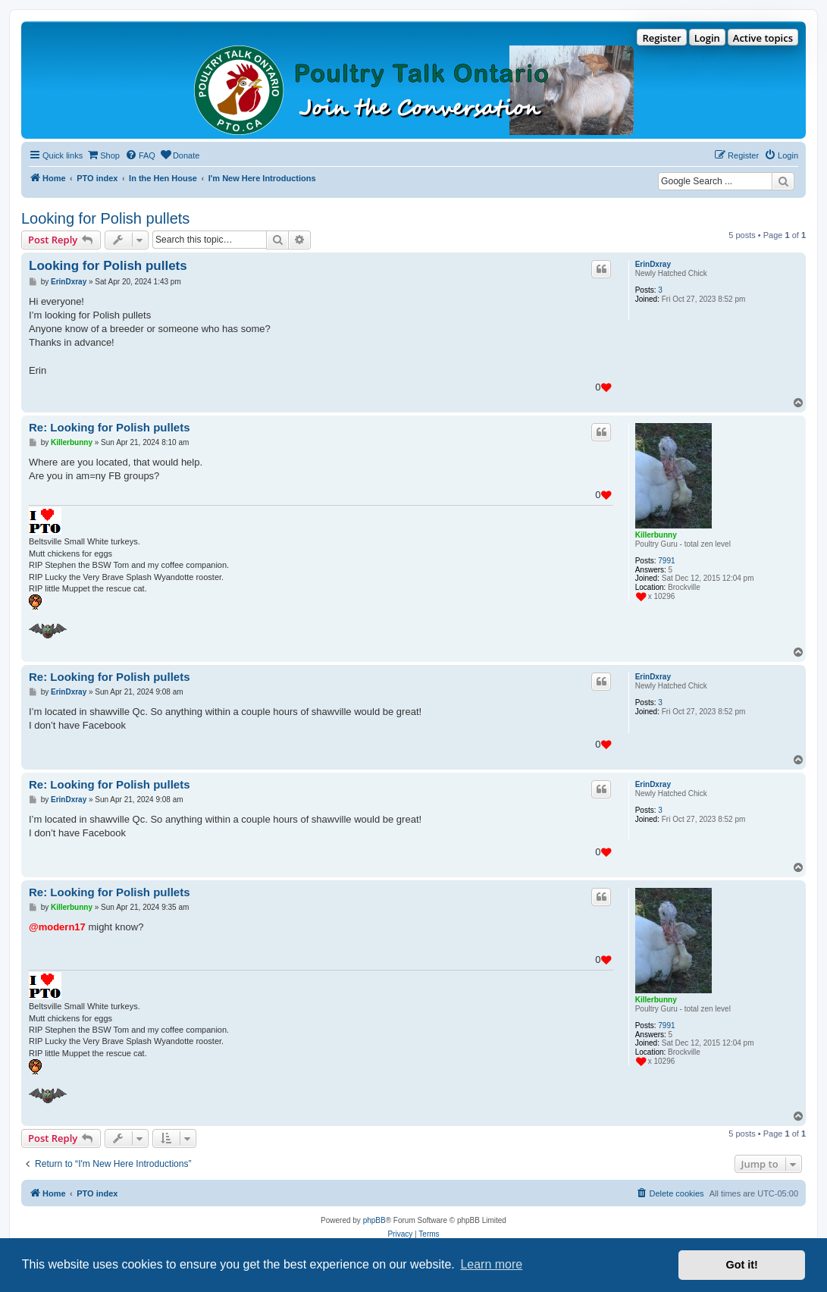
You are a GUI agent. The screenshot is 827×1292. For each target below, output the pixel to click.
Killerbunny (656, 535)
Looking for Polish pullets (105, 218)
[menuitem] (103, 155)
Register (661, 38)
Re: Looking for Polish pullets (109, 427)
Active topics (763, 38)
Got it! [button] (742, 1265)
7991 (666, 561)
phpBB (374, 1220)
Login (707, 38)
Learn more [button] (491, 1264)
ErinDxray (653, 264)
